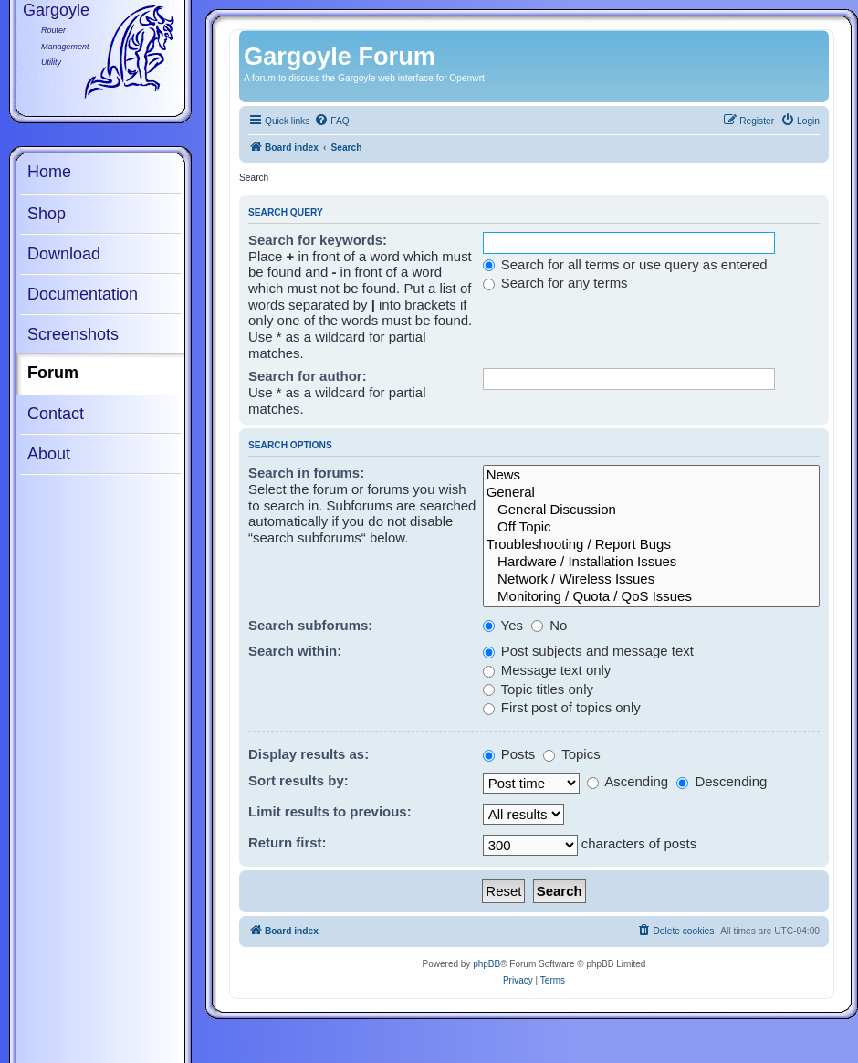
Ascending (627, 781)
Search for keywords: (317, 239)
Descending (721, 781)
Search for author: (307, 376)
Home (49, 172)
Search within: (294, 650)
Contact (55, 414)
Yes (503, 625)
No (549, 625)
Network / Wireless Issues (651, 579)
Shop (46, 214)
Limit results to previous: (330, 811)
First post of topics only (562, 707)
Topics (571, 754)
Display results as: (308, 754)
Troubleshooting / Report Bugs (651, 544)
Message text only (547, 670)
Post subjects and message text (588, 650)
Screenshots (73, 334)
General (651, 492)
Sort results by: (298, 780)
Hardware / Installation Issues (651, 562)
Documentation (82, 294)
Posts (509, 754)
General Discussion (651, 510)
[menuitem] (331, 121)
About (48, 454)
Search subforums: (310, 625)
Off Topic (651, 527)
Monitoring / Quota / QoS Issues (651, 596)
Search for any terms (555, 282)
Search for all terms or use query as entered (625, 264)
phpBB (486, 964)
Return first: (287, 842)
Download (63, 254)
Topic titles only (538, 689)
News (651, 475)
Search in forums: (306, 472)
